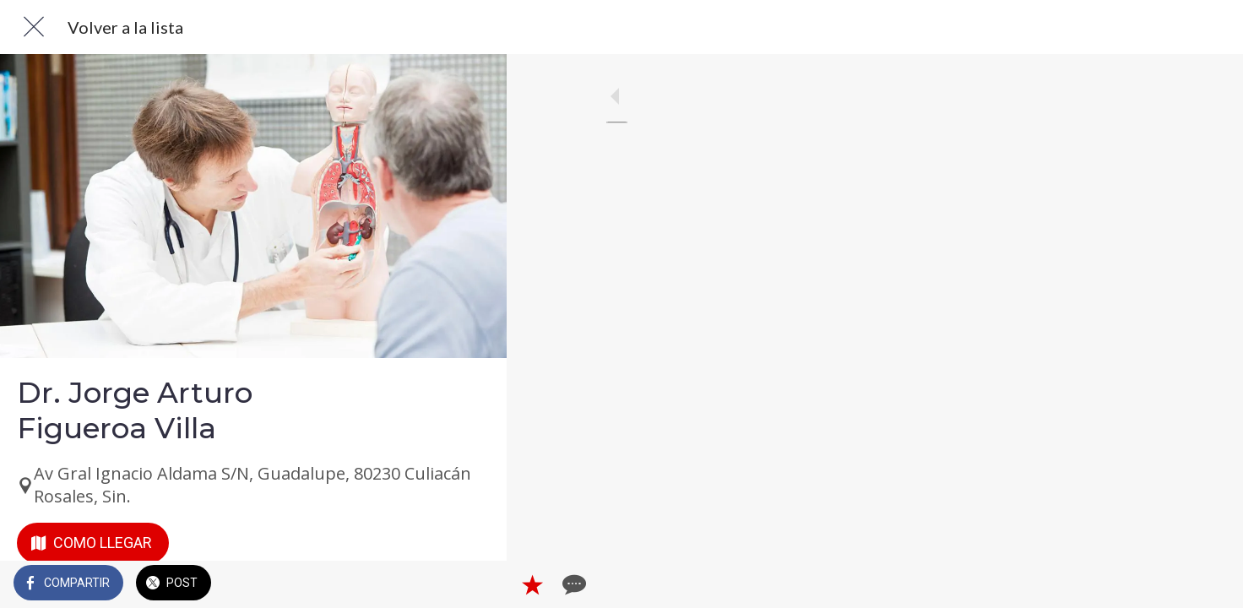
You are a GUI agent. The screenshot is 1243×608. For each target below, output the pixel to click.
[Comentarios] (473, 584)
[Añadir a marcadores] (432, 584)
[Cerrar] (34, 27)
